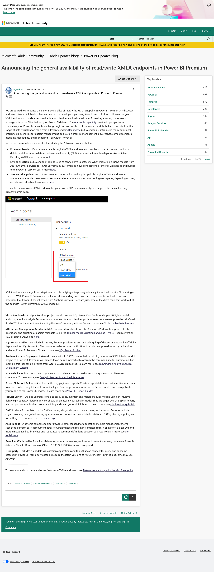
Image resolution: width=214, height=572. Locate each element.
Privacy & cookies (171, 550)
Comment (10, 527)
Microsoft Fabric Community (22, 55)
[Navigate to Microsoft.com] (10, 23)
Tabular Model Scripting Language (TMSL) (90, 332)
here (51, 157)
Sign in (184, 30)
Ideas (82, 22)
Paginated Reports (157, 152)
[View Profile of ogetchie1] (18, 89)
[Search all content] (174, 39)
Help (194, 30)
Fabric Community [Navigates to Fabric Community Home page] (35, 23)
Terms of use (190, 550)
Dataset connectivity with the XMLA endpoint (108, 470)
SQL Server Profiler (70, 350)
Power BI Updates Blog (101, 55)
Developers (153, 108)
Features (59, 483)
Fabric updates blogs (63, 55)
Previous (186, 159)
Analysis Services (22, 483)
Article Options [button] (126, 78)
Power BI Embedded (158, 130)
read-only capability (85, 122)
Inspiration (69, 22)
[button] (133, 89)
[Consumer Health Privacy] (43, 561)
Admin (151, 144)
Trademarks (205, 550)
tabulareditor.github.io (122, 404)
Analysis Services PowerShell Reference (62, 377)
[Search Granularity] (121, 39)
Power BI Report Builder (79, 390)
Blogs (111, 22)
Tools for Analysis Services (119, 323)
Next (207, 159)
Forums (54, 22)
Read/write (74, 129)
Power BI (72, 483)
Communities (96, 22)
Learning (123, 22)
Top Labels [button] (153, 79)
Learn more (9, 12)
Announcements (42, 483)
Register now (177, 44)
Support (137, 22)
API (149, 137)
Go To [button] (205, 31)
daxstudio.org (47, 418)
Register (172, 30)
